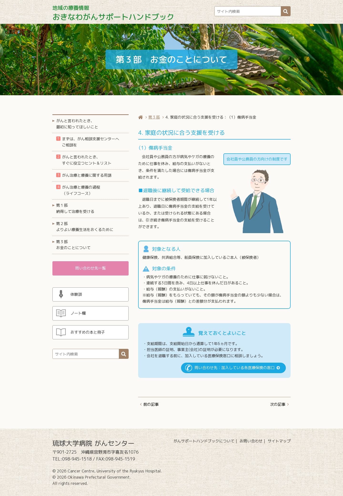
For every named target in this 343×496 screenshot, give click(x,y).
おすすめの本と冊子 (88, 332)
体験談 (76, 294)
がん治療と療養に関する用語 (83, 175)
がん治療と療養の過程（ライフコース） (78, 190)
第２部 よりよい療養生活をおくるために (84, 226)
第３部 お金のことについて (73, 245)
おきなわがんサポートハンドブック (113, 13)
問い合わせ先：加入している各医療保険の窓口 (235, 367)
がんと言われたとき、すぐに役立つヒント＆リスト (83, 160)
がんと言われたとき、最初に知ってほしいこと (77, 124)
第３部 (154, 117)
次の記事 (277, 404)
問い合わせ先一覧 (90, 268)
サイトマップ (279, 441)
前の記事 (151, 404)
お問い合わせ (251, 441)
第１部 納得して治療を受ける (75, 208)
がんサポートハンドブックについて (203, 441)
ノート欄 (78, 313)
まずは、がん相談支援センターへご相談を (87, 142)
